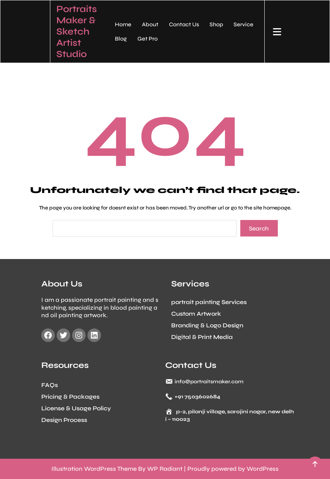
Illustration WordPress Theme (94, 468)
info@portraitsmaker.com (209, 380)
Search (259, 228)
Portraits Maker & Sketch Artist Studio (76, 31)
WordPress (263, 468)
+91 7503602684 (197, 395)
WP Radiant (164, 468)
